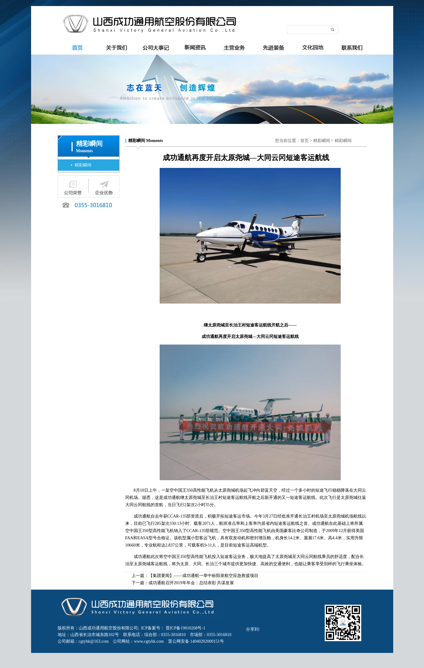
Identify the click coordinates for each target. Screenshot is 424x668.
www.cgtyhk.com (151, 641)
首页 (304, 140)
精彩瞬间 (83, 165)
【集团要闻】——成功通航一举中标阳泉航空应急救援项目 (203, 575)
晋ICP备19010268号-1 (184, 628)
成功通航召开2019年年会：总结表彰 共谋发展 (191, 583)
